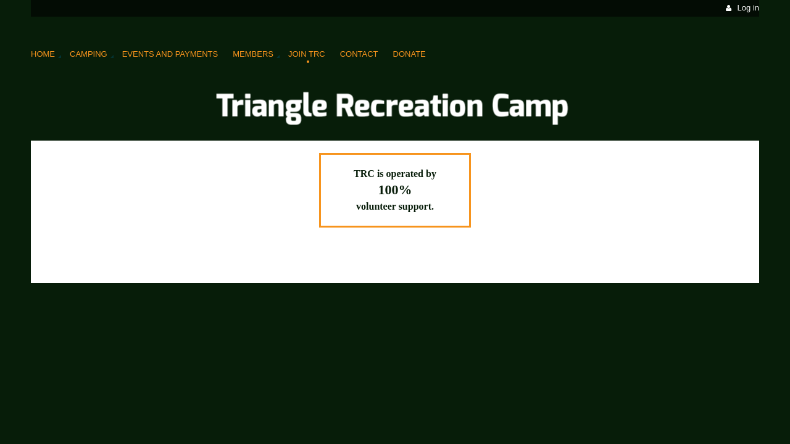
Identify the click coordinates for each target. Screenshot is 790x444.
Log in (748, 7)
